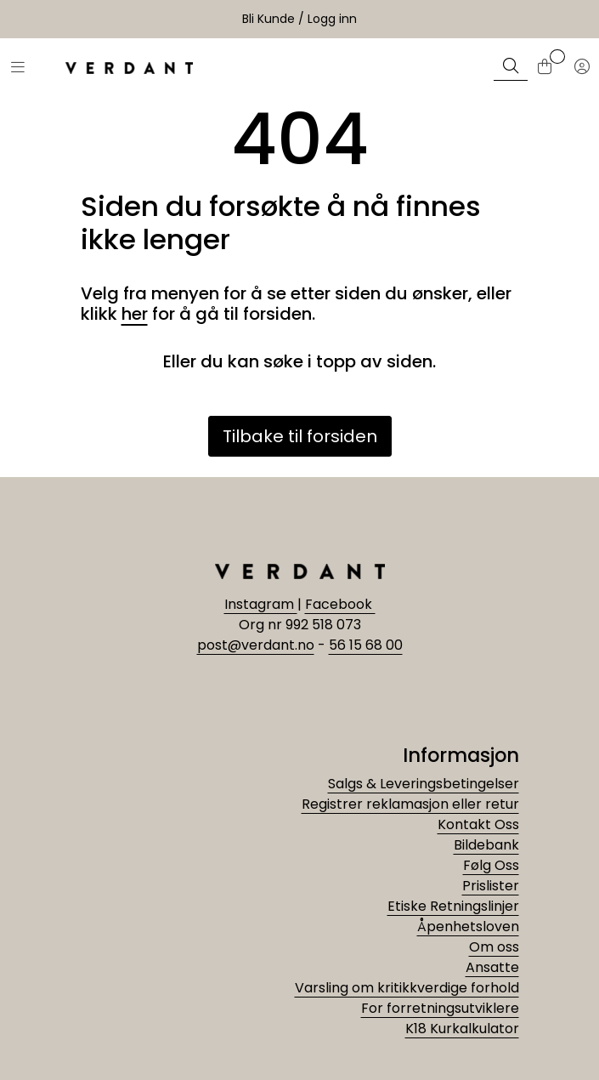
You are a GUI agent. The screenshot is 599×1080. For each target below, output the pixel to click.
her (134, 314)
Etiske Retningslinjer (453, 906)
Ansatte (492, 967)
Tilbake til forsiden (300, 436)
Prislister (490, 885)
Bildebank (486, 845)
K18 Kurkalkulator (462, 1028)
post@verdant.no (255, 645)
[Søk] (511, 68)
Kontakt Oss (478, 824)
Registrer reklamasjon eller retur (410, 804)
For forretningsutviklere (440, 1008)
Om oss (494, 947)
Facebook (340, 604)
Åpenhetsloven (468, 926)
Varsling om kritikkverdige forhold (407, 988)
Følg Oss (491, 865)
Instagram (260, 604)
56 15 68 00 (366, 645)
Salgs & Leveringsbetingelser (423, 783)
